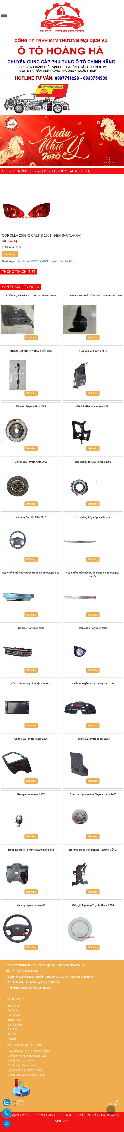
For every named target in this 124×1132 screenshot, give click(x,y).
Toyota (54, 261)
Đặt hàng (9, 254)
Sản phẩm (14, 1015)
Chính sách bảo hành (20, 1060)
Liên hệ (12, 1038)
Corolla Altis (66, 261)
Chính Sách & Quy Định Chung (26, 1074)
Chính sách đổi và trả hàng (23, 1065)
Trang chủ (14, 1005)
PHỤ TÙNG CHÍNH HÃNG (32, 261)
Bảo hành (13, 1029)
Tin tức (12, 1034)
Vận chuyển (15, 1024)
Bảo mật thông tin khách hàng (25, 1070)
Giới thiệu (13, 1010)
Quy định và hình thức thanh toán (27, 1055)
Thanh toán (14, 1019)
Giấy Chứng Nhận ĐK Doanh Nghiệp (29, 1051)
